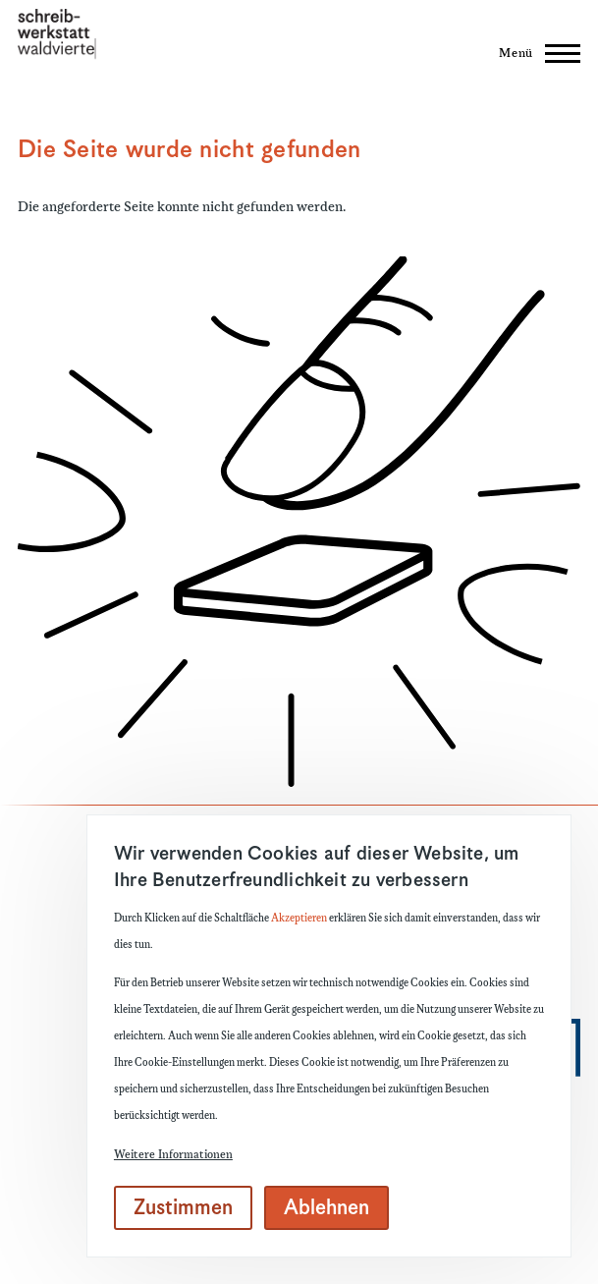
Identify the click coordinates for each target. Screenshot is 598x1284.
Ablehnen (326, 1208)
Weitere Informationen (173, 1154)
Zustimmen (183, 1208)
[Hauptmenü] (533, 53)
